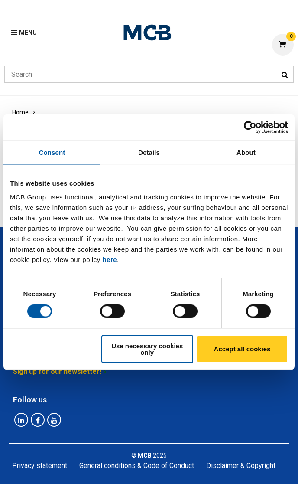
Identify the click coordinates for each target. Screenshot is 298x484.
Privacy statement (39, 465)
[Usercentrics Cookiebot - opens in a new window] (250, 127)
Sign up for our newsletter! (57, 371)
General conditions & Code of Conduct (136, 465)
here (109, 259)
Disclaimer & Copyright (240, 465)
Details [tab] (149, 152)
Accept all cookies (242, 349)
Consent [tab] (52, 152)
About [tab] (246, 152)
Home (20, 112)
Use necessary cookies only (147, 349)
